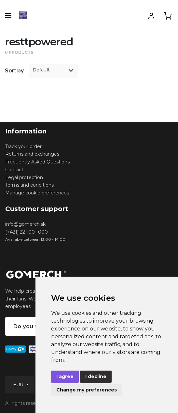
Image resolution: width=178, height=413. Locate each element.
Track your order (23, 146)
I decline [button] (95, 376)
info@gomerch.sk (25, 224)
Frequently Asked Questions (37, 162)
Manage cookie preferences (37, 193)
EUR (19, 385)
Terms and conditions (29, 185)
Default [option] (41, 70)
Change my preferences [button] (86, 390)
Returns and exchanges (32, 154)
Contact (14, 170)
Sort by (14, 71)
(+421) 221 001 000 (26, 232)
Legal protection (24, 177)
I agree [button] (65, 376)
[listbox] (53, 71)
